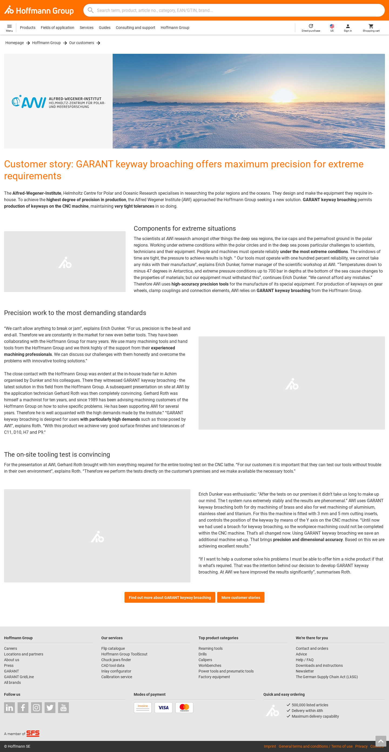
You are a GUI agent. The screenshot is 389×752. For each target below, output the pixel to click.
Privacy (361, 746)
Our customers (81, 43)
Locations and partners (23, 654)
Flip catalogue (113, 648)
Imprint (270, 746)
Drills (203, 654)
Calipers (205, 660)
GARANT (11, 671)
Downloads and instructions (319, 665)
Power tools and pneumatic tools (226, 671)
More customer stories (241, 597)
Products (27, 27)
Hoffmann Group (175, 27)
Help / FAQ (305, 660)
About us (11, 660)
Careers (10, 648)
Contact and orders (312, 648)
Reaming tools (211, 648)
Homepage (14, 43)
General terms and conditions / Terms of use (316, 746)
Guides (104, 27)
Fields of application (57, 27)
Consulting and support (135, 27)
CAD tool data (113, 665)
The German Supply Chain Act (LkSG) (327, 677)
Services (86, 27)
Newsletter (305, 671)
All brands (12, 682)
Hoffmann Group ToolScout (124, 654)
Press (9, 665)
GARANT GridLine (19, 677)
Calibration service (116, 677)
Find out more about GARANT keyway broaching (170, 597)
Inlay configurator (116, 671)
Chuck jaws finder (116, 660)
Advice (301, 654)
